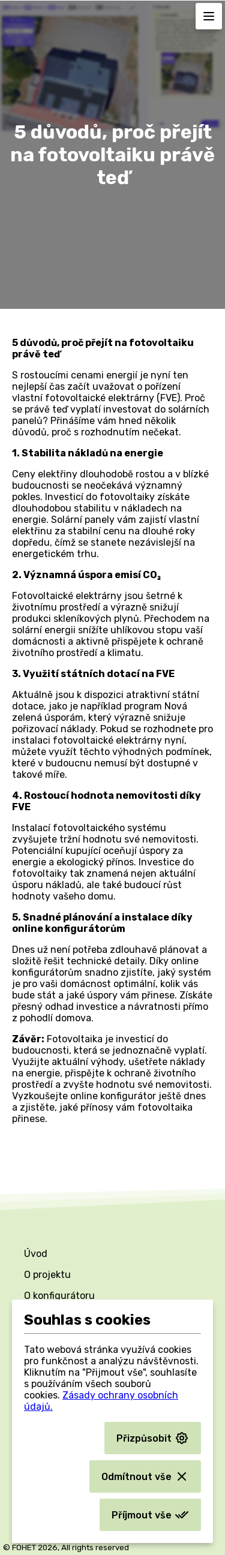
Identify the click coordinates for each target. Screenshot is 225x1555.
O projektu (47, 1274)
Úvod (35, 1253)
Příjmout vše (150, 1515)
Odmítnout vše (145, 1476)
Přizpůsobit (152, 1438)
